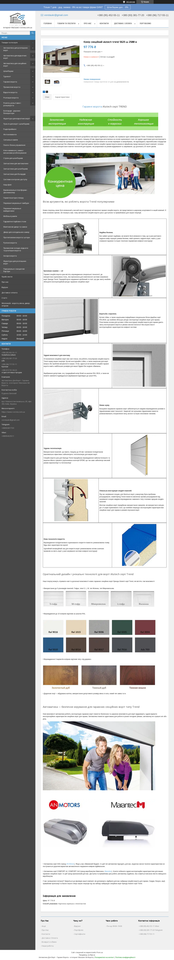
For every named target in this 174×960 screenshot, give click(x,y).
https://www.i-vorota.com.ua (13, 412)
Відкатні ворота (10, 92)
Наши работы (48, 946)
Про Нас (45, 930)
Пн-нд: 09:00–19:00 (114, 926)
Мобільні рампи (10, 216)
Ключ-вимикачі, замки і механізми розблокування (14, 151)
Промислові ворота (11, 87)
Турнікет (7, 76)
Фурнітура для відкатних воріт (16, 118)
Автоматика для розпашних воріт (15, 49)
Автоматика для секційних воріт (14, 64)
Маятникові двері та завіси (15, 227)
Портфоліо (78, 930)
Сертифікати (79, 934)
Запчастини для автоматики (15, 163)
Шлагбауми (8, 71)
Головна (48, 23)
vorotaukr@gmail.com (11, 420)
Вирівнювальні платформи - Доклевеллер (15, 191)
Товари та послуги (10, 42)
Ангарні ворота (10, 256)
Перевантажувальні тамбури (16, 203)
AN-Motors (70, 864)
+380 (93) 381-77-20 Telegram (151, 930)
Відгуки (5, 287)
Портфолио (145, 23)
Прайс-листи (7, 276)
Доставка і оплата (9, 292)
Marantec (108, 871)
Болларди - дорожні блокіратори (11, 112)
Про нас (5, 282)
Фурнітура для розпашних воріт (14, 262)
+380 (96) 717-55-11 (146, 934)
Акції (44, 926)
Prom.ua (100, 952)
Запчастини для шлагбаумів (15, 169)
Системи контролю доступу (15, 179)
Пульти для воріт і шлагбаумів (16, 124)
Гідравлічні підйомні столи (14, 221)
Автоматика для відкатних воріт (15, 56)
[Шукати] (32, 33)
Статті (4, 298)
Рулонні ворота (10, 242)
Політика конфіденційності (125, 957)
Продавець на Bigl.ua (87, 955)
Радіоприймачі (9, 129)
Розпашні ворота (10, 97)
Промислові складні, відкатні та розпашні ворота (15, 249)
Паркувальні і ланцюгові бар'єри (14, 270)
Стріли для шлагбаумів (13, 158)
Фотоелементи (10, 134)
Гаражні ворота (10, 81)
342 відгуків (130, 2)
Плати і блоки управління (14, 145)
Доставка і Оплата (50, 938)
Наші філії (7, 184)
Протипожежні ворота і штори (16, 237)
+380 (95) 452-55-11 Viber (149, 926)
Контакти (104, 23)
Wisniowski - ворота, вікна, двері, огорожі (16, 304)
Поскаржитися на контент (104, 957)
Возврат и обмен (49, 942)
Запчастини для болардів (14, 174)
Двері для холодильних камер (16, 232)
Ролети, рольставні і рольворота (12, 104)
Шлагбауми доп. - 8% (117, 7)
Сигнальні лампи (10, 140)
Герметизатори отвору (13, 198)
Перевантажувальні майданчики (12, 209)
